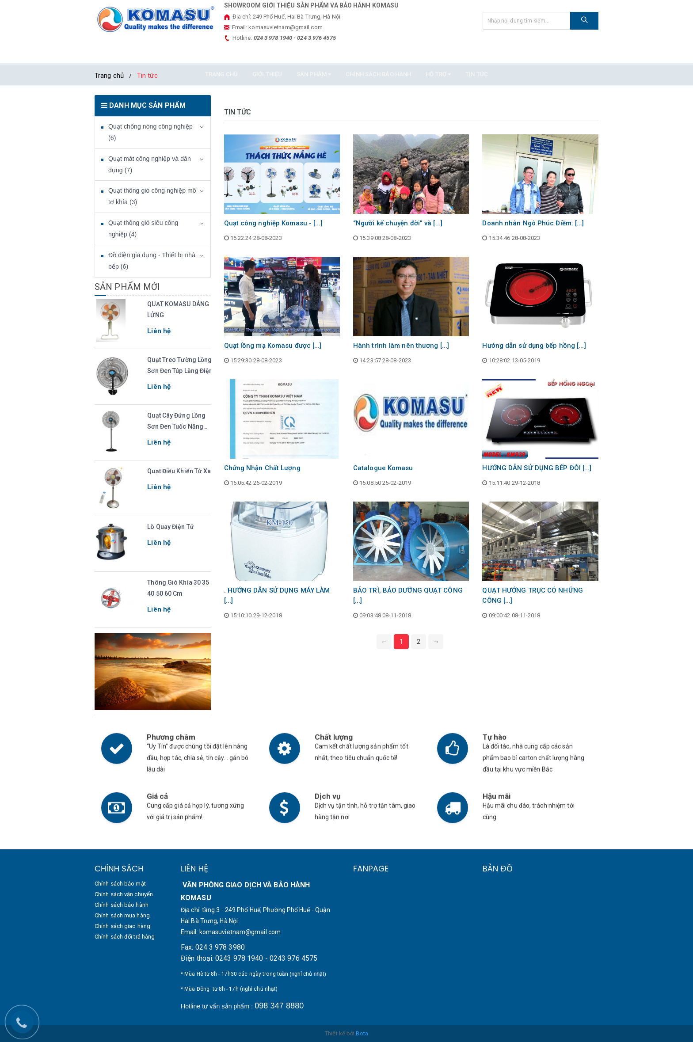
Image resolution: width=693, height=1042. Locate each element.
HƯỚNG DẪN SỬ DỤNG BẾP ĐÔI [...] (536, 468)
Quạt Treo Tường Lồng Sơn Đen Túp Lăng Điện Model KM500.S (180, 370)
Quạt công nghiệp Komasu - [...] (273, 223)
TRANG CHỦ (221, 54)
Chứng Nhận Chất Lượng (262, 468)
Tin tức (476, 54)
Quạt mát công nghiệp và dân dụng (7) (149, 164)
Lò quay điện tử (170, 526)
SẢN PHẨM (314, 54)
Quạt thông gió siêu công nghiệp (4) (143, 228)
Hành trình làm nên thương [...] (401, 346)
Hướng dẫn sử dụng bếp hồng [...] (534, 346)
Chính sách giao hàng (122, 926)
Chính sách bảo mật (120, 883)
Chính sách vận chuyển (124, 894)
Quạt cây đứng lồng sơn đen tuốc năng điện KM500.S (176, 426)
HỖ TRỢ (438, 54)
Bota (362, 1033)
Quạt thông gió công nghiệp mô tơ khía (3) (152, 196)
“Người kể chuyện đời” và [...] (397, 223)
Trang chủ (109, 76)
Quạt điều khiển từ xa (179, 471)
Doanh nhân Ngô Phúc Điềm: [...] (533, 223)
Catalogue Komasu (383, 468)
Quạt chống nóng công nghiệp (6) (150, 132)
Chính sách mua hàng (122, 915)
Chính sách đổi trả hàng (125, 936)
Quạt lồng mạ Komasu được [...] (273, 346)
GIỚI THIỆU (267, 54)
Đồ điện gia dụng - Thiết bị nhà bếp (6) (151, 260)
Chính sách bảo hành (378, 54)
